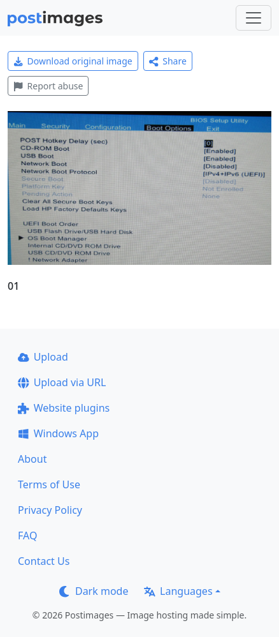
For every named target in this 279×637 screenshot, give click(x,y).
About (32, 459)
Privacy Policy (50, 510)
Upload (43, 357)
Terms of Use (49, 484)
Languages (178, 591)
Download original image (72, 61)
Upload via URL (62, 382)
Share (168, 61)
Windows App (58, 433)
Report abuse (48, 86)
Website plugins (64, 408)
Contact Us (43, 561)
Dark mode (93, 591)
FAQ (27, 535)
